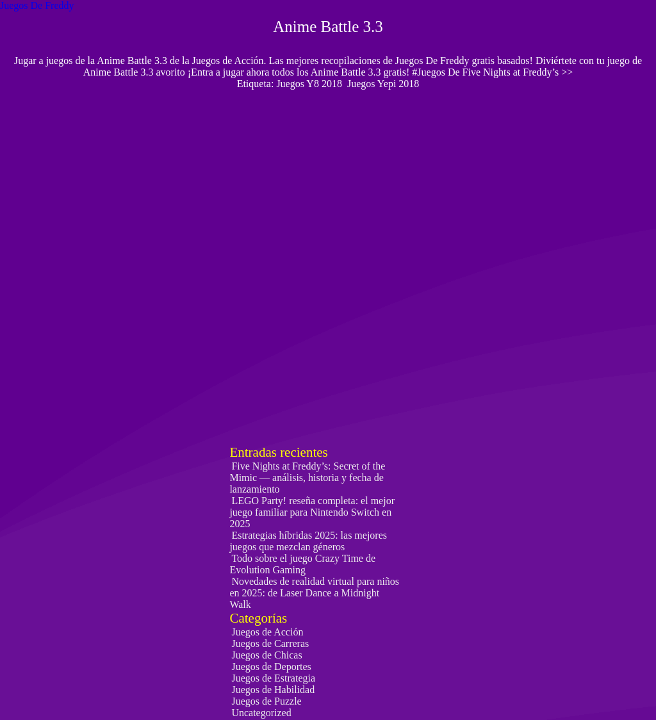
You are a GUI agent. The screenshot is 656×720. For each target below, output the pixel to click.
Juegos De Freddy (37, 5)
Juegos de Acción (267, 631)
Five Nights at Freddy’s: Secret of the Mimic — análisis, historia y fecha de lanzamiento (307, 478)
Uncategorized (261, 712)
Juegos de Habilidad (273, 689)
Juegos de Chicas (266, 655)
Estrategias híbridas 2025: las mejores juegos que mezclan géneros (308, 541)
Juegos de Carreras (270, 643)
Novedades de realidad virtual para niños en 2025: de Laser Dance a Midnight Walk (314, 593)
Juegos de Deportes (271, 666)
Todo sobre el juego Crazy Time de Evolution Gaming (302, 564)
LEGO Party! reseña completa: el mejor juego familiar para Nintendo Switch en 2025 (312, 512)
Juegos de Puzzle (266, 701)
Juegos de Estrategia (273, 678)
